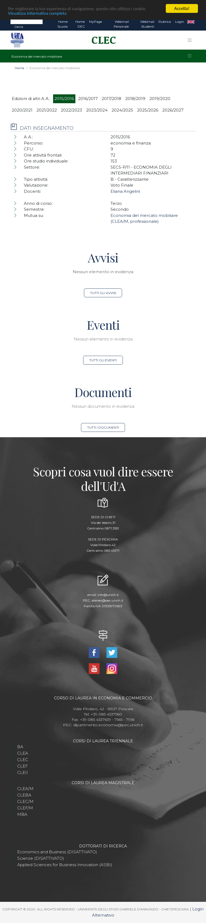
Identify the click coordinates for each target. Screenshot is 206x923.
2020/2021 (22, 110)
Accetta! (182, 8)
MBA (22, 814)
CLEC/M (25, 801)
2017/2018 (111, 98)
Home (19, 68)
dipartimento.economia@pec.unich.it (108, 724)
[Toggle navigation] (190, 40)
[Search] (26, 21)
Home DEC (80, 24)
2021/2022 (46, 110)
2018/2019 (135, 98)
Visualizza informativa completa (37, 13)
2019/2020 (159, 98)
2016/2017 (88, 98)
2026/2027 (172, 110)
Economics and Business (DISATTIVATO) (57, 851)
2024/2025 (122, 110)
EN (191, 21)
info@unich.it (108, 595)
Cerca (18, 27)
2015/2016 (64, 98)
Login (179, 22)
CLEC (22, 759)
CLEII (22, 772)
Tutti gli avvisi (103, 293)
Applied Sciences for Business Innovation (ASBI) (64, 864)
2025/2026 (147, 110)
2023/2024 (97, 110)
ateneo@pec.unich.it (107, 600)
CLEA (22, 753)
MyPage (95, 22)
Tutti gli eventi (103, 360)
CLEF (22, 766)
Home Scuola (62, 24)
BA (20, 746)
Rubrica (165, 22)
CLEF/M (25, 807)
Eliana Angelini (125, 191)
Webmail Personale (121, 24)
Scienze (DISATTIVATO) (40, 858)
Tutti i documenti (103, 427)
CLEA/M (25, 788)
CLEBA (24, 795)
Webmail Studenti (147, 24)
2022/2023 (71, 110)
